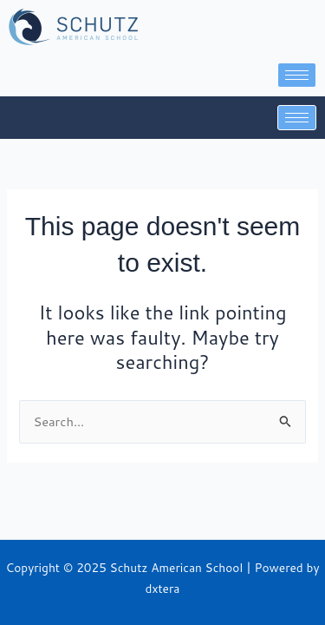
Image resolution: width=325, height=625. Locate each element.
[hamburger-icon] (296, 75)
